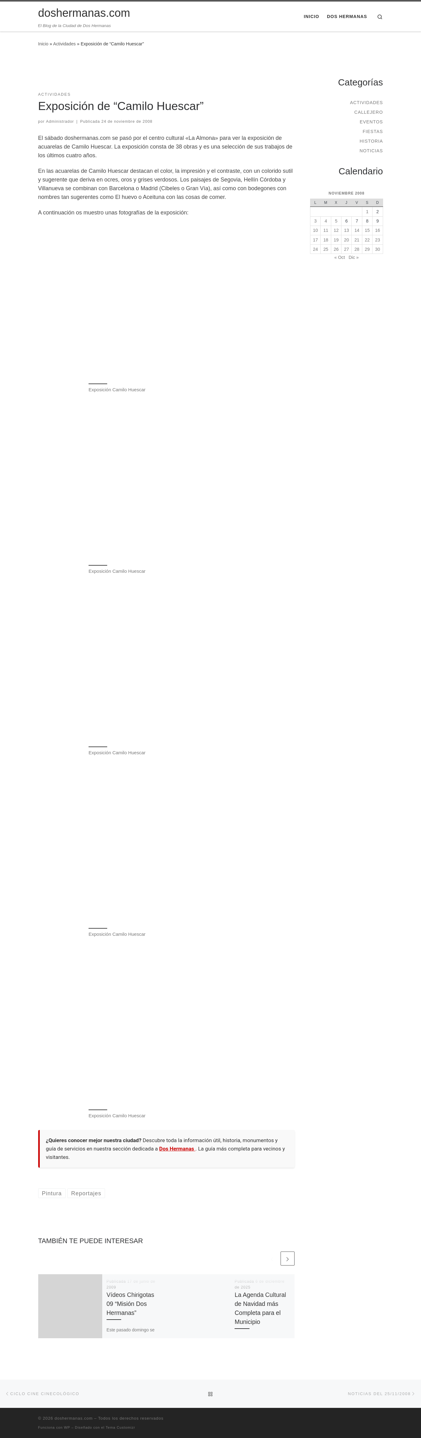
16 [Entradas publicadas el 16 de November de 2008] (377, 230)
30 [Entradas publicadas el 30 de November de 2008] (377, 249)
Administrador (60, 121)
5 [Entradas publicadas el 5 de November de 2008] (336, 220)
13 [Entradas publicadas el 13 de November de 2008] (346, 230)
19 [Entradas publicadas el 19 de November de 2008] (336, 239)
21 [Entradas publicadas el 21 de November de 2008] (357, 239)
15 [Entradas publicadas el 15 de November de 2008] (367, 230)
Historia (371, 141)
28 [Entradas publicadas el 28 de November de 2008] (357, 249)
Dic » (354, 257)
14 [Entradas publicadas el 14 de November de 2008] (357, 230)
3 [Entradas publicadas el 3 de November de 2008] (315, 220)
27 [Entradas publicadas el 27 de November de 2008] (346, 249)
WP (67, 1427)
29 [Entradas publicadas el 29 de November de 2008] (367, 249)
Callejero (368, 112)
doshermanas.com (74, 1418)
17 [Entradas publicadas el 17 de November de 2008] (315, 239)
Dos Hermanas (177, 1149)
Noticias (371, 150)
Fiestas (373, 131)
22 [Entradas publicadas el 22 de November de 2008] (367, 239)
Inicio (43, 43)
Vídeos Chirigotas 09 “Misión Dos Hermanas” (130, 1303)
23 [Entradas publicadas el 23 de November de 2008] (377, 239)
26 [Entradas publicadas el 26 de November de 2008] (336, 249)
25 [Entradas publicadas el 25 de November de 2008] (325, 249)
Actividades (64, 43)
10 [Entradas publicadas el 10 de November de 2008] (315, 230)
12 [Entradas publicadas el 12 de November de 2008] (336, 230)
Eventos (371, 121)
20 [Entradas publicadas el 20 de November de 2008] (346, 239)
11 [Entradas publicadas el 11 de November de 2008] (325, 230)
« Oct (339, 257)
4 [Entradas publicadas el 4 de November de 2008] (326, 220)
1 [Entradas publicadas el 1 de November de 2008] (367, 211)
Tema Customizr (120, 1427)
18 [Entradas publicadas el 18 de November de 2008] (325, 239)
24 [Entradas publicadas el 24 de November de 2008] (315, 249)
